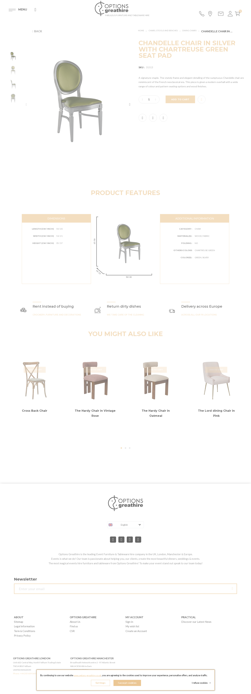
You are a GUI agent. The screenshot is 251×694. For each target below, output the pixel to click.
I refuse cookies (202, 683)
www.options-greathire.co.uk (87, 676)
